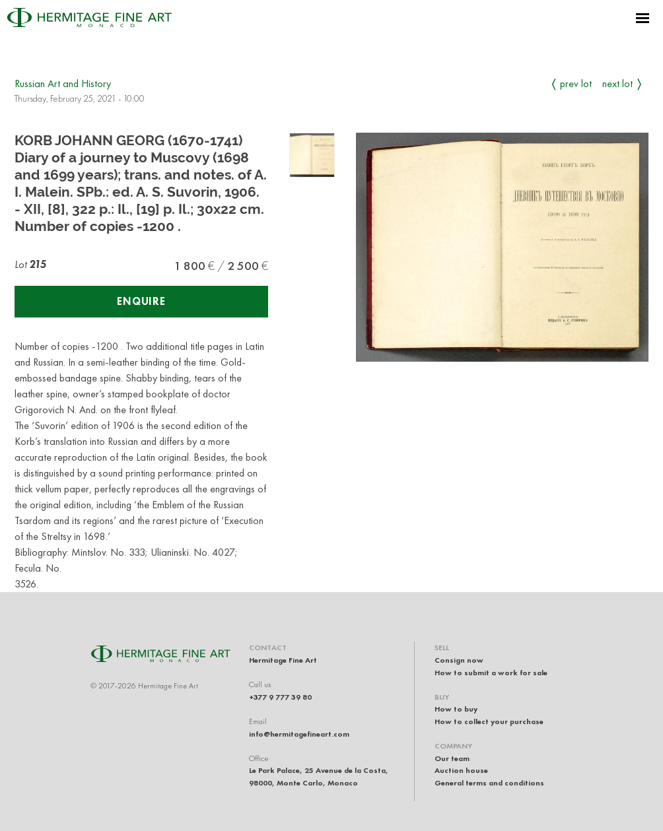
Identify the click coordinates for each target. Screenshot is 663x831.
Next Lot (617, 83)
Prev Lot (576, 83)
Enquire (141, 301)
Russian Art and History (63, 83)
